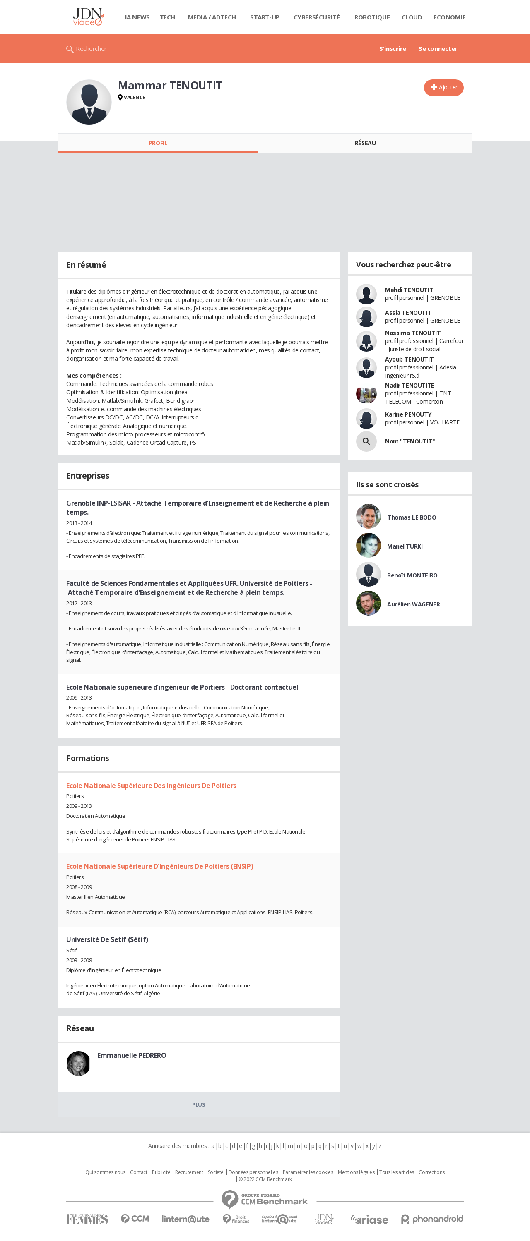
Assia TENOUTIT (408, 312)
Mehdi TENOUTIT (409, 290)
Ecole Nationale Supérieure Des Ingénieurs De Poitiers (151, 785)
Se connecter (438, 48)
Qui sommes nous (105, 1172)
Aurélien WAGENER (413, 604)
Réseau (365, 143)
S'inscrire (392, 48)
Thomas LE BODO (411, 517)
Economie (450, 17)
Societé (216, 1172)
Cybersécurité (317, 17)
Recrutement (189, 1172)
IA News (137, 17)
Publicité (161, 1172)
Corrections (431, 1172)
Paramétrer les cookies (308, 1172)
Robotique (372, 17)
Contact (138, 1172)
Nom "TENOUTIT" (410, 441)
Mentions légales (356, 1172)
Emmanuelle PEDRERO (131, 1055)
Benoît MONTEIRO (412, 575)
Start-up (264, 17)
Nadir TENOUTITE (409, 385)
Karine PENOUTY (408, 414)
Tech (167, 17)
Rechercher (91, 48)
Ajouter (448, 87)
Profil (158, 143)
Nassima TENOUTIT (413, 333)
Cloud (412, 17)
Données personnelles (253, 1172)
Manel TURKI (404, 546)
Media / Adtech (212, 17)
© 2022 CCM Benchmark (265, 1179)
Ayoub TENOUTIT (409, 359)
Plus (198, 1104)
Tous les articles (396, 1172)
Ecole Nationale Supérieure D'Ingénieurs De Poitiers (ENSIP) (159, 866)
